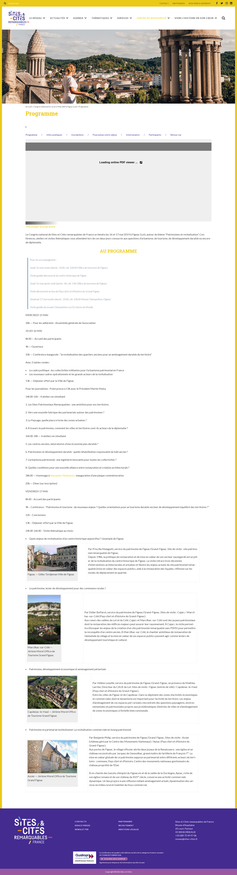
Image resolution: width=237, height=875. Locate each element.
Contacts (81, 821)
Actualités (57, 18)
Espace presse (82, 825)
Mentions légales (128, 829)
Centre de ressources (151, 18)
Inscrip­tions (77, 134)
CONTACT (164, 3)
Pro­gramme (31, 134)
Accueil (29, 107)
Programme (19, 18)
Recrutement (126, 825)
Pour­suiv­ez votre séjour (105, 134)
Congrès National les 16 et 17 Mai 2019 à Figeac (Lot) (55, 107)
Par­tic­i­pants (155, 134)
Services (123, 18)
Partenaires (125, 821)
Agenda (78, 18)
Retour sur (175, 134)
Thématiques (100, 18)
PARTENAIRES (178, 3)
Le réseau (35, 18)
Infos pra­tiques (54, 134)
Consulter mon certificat (114, 859)
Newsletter (82, 829)
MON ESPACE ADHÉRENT (200, 3)
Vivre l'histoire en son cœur (194, 18)
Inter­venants (133, 134)
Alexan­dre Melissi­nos (62, 475)
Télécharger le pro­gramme (40, 226)
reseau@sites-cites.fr (186, 839)
